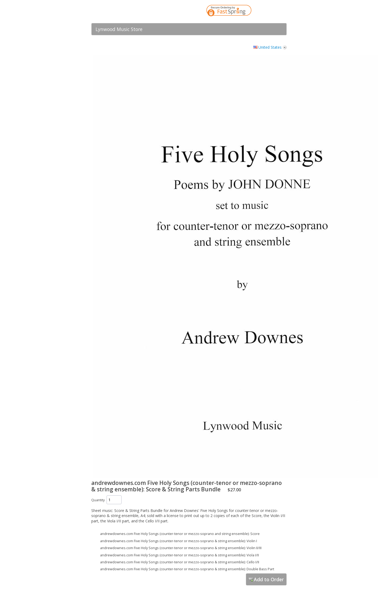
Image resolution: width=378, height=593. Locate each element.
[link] (272, 11)
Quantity (98, 500)
